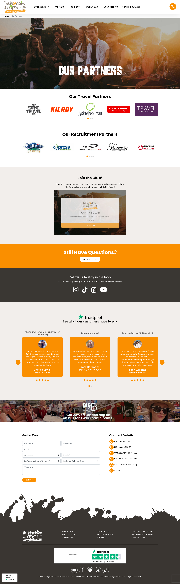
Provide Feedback (105, 534)
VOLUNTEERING (111, 7)
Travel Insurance (131, 7)
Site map (100, 537)
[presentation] (18, 362)
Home (6, 16)
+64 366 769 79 (122, 447)
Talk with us (90, 259)
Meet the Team (68, 534)
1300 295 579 (122, 441)
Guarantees (67, 537)
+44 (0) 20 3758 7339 (125, 458)
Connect (75, 7)
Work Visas (92, 7)
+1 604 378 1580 (125, 453)
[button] (88, 118)
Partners (60, 7)
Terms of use (103, 531)
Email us (117, 470)
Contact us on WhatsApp (126, 464)
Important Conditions (142, 534)
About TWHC (68, 531)
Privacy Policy (139, 537)
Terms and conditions (142, 531)
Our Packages (41, 7)
